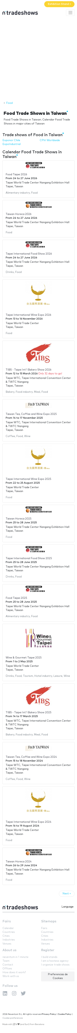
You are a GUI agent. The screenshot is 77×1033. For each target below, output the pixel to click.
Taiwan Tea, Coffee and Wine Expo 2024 (31, 757)
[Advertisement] (38, 59)
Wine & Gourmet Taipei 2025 (24, 657)
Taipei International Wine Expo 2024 (28, 822)
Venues (6, 944)
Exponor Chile (11, 140)
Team (5, 961)
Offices (7, 968)
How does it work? (14, 972)
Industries (8, 940)
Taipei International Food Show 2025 (29, 558)
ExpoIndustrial (11, 144)
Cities (6, 936)
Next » (67, 893)
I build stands (49, 957)
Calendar (8, 928)
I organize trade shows (55, 965)
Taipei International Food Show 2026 (29, 254)
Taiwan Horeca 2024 (19, 861)
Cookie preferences (12, 1018)
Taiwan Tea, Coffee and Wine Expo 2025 (31, 414)
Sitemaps (48, 921)
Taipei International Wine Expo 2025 (28, 479)
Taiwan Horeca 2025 (18, 518)
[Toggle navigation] (70, 12)
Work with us (10, 976)
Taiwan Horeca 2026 (18, 214)
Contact (7, 965)
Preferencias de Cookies (58, 976)
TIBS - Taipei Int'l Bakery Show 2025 (28, 712)
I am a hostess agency (55, 961)
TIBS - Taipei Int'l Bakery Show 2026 (28, 370)
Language (68, 907)
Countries (8, 932)
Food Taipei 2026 (16, 174)
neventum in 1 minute (15, 957)
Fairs (6, 921)
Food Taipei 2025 (16, 598)
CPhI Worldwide (50, 140)
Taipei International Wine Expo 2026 (28, 315)
